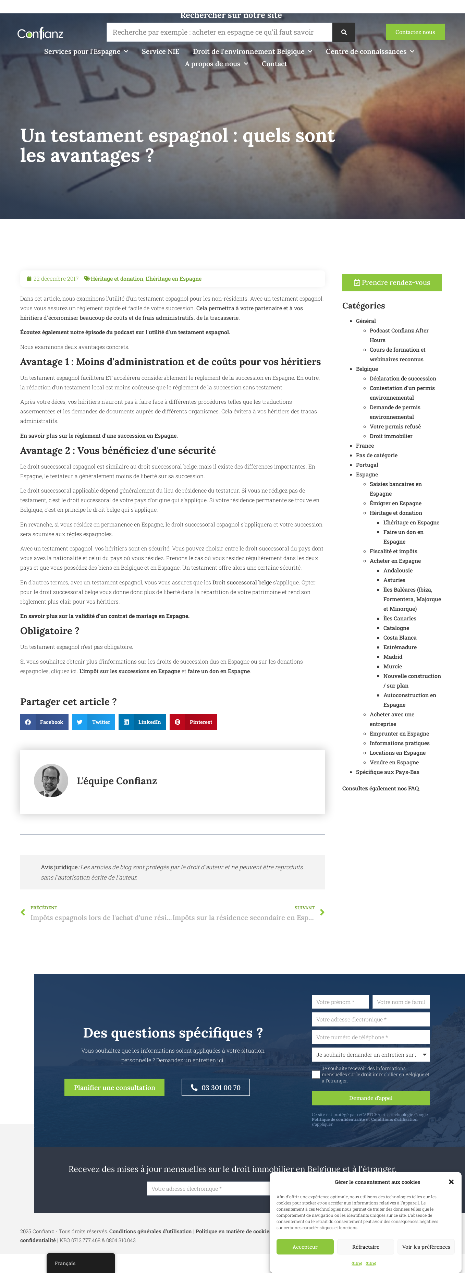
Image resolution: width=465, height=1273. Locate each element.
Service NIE (160, 51)
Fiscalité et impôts (425, 551)
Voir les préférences (426, 1247)
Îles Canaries (431, 618)
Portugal (399, 465)
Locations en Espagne (429, 752)
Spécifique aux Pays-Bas (419, 772)
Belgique (398, 369)
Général (397, 321)
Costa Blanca (431, 637)
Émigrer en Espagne (427, 503)
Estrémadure (431, 647)
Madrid (424, 656)
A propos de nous (216, 64)
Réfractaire (365, 1247)
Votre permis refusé (426, 426)
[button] (451, 1181)
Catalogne (428, 628)
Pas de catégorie (408, 455)
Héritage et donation (117, 310)
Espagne (398, 474)
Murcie (424, 666)
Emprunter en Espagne (431, 733)
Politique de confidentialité (370, 1120)
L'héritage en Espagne (173, 310)
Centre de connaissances (370, 51)
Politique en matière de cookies (234, 1232)
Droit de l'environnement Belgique (252, 51)
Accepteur (305, 1247)
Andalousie (429, 570)
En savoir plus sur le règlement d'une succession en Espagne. (99, 467)
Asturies (426, 580)
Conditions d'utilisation (427, 1120)
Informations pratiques (431, 743)
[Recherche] (343, 32)
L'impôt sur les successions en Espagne (129, 702)
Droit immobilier (422, 436)
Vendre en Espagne (425, 762)
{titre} (357, 1263)
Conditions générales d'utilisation (150, 1232)
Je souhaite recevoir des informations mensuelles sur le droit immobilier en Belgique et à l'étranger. (408, 1075)
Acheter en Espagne (426, 561)
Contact (274, 63)
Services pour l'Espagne (86, 51)
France (396, 445)
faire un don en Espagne (218, 702)
